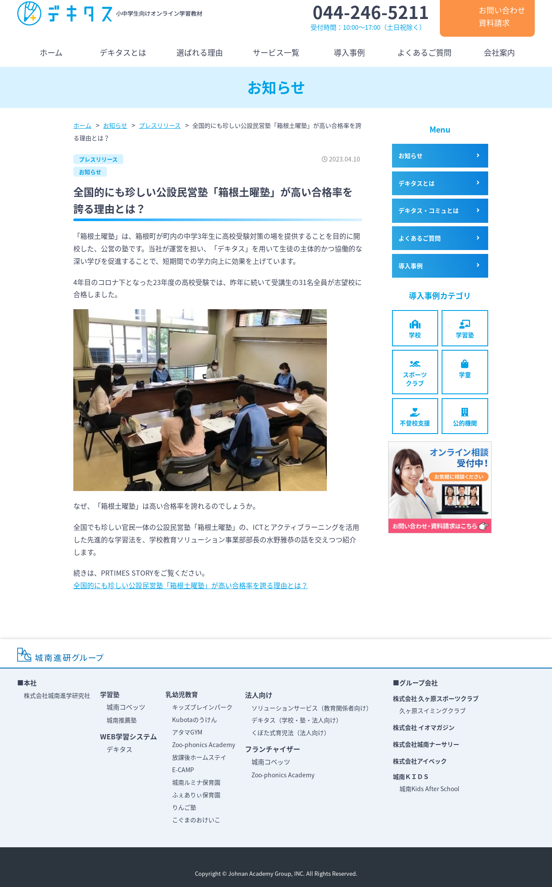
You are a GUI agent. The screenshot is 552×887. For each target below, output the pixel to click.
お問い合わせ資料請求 (502, 16)
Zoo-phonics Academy (203, 744)
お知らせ (90, 172)
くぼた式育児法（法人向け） (290, 732)
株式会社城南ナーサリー (426, 744)
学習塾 (464, 329)
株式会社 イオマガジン (424, 727)
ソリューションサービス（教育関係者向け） (311, 707)
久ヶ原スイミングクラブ (432, 710)
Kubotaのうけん (194, 719)
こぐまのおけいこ (196, 819)
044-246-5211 (371, 12)
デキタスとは (416, 183)
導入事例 (410, 265)
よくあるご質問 (419, 238)
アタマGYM (187, 732)
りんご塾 (184, 807)
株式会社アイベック (420, 761)
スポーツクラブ (415, 373)
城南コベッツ (126, 707)
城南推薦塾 (122, 720)
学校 (415, 329)
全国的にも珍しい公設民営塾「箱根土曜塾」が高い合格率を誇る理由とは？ (190, 585)
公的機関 (464, 417)
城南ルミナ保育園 (196, 782)
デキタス (119, 749)
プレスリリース (98, 159)
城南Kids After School (429, 788)
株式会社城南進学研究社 (57, 695)
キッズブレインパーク (202, 707)
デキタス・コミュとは (428, 210)
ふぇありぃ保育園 (196, 794)
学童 (464, 369)
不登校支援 (415, 417)
